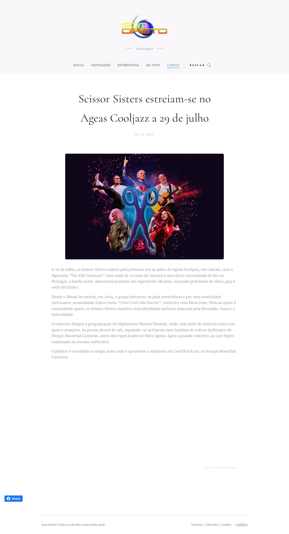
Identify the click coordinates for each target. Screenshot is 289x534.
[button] (209, 65)
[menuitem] (73, 65)
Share (13, 498)
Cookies (242, 525)
